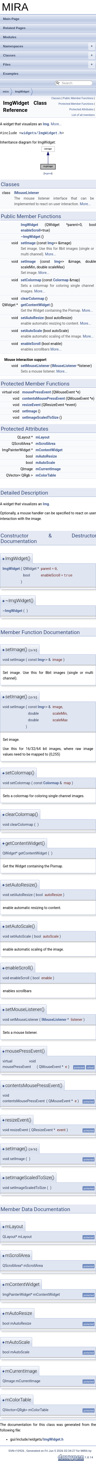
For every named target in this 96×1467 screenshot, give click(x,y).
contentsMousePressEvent (43, 398)
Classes (49, 55)
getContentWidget (35, 305)
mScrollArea (45, 444)
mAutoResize (46, 456)
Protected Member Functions (76, 104)
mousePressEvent (36, 392)
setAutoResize (32, 318)
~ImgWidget (30, 237)
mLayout (43, 437)
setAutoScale (31, 331)
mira (6, 91)
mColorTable (46, 475)
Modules (9, 37)
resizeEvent (31, 405)
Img (46, 124)
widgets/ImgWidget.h (41, 133)
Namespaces (49, 46)
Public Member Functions (78, 98)
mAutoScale (45, 463)
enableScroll (31, 230)
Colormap (60, 280)
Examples (10, 74)
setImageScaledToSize (40, 417)
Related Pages (14, 28)
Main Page (11, 19)
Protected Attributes (81, 109)
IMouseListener (26, 193)
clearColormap (32, 298)
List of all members (83, 115)
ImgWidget (22, 91)
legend (48, 173)
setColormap (31, 280)
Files (49, 64)
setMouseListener (35, 366)
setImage (28, 243)
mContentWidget (49, 450)
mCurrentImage (48, 469)
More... (56, 124)
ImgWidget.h (53, 1439)
